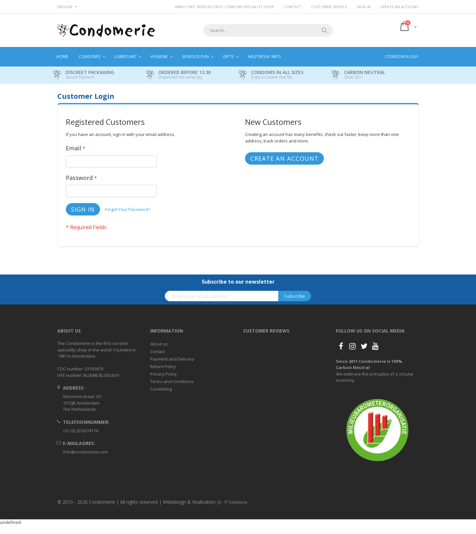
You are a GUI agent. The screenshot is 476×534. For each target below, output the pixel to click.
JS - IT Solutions (232, 502)
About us (159, 344)
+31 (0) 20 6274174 (80, 431)
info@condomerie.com (85, 452)
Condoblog (161, 389)
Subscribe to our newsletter (238, 281)
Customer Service (329, 6)
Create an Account (399, 6)
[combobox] (268, 30)
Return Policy (163, 366)
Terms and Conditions (172, 381)
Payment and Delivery (172, 359)
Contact (293, 6)
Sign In (363, 6)
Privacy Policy (163, 374)
